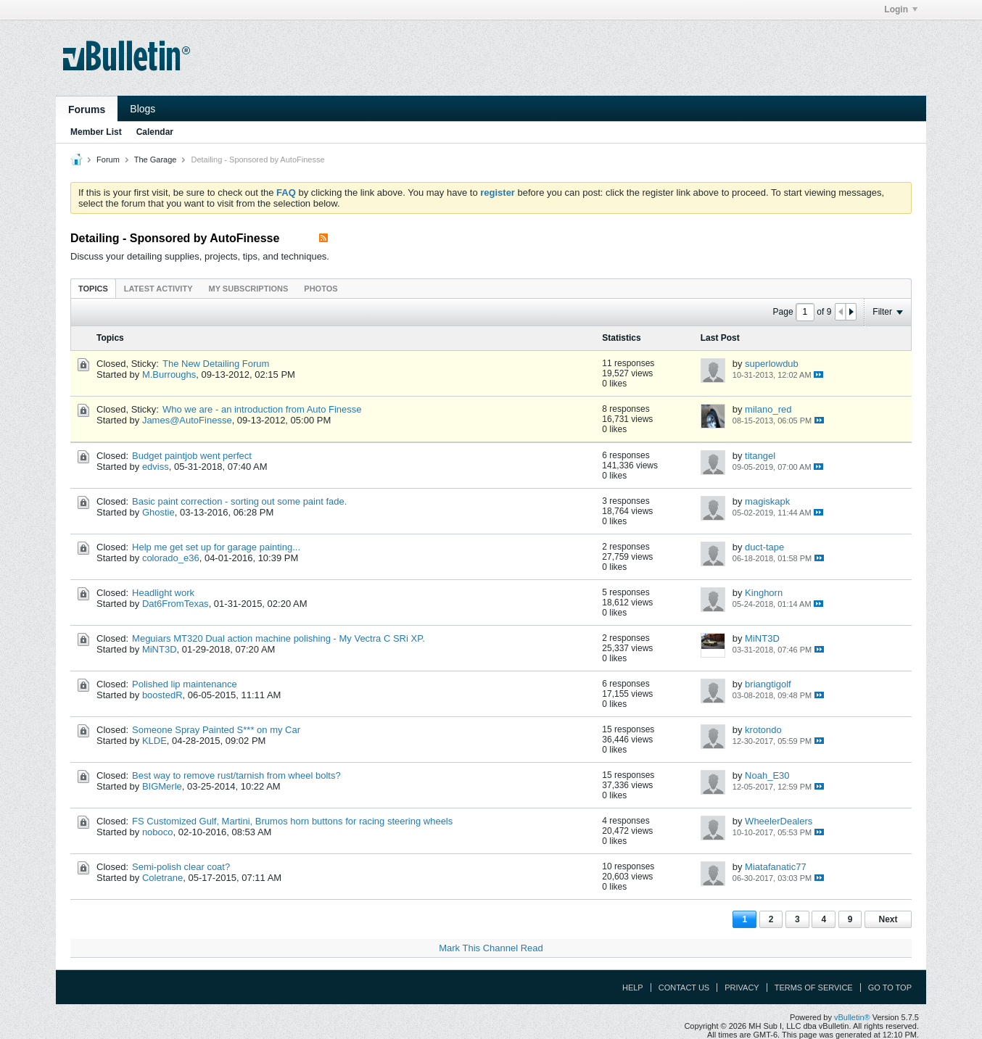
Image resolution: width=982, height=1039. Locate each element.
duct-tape (764, 547)
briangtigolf (768, 684)
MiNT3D (159, 649)
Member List (96, 132)
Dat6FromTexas (175, 603)
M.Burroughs (169, 374)
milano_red (768, 409)
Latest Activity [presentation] (158, 288)
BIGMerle (162, 786)
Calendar (154, 132)
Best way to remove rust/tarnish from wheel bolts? (236, 775)
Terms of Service (814, 987)
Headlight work (163, 592)
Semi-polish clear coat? (181, 866)
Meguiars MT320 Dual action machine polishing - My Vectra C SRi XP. (278, 638)
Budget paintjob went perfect (192, 455)
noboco (157, 832)
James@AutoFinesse (187, 420)
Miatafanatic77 (775, 866)
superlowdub (772, 363)
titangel (760, 455)
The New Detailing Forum (215, 363)
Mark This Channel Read (491, 948)
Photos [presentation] (320, 288)
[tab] (93, 288)
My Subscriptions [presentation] (249, 288)
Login (900, 9)
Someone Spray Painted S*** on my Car (216, 729)
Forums (86, 109)
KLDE (154, 740)
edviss (155, 466)
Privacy (742, 987)
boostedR (162, 695)
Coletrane (162, 877)
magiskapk (767, 501)
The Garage (155, 159)
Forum (108, 159)
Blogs (142, 109)
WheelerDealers (778, 821)
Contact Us (684, 987)
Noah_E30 (767, 775)
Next (887, 919)
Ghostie (158, 512)
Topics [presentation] (93, 288)
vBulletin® (852, 1017)
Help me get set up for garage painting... (216, 547)
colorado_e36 (170, 557)
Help (632, 987)
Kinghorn (764, 592)
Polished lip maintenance (184, 684)
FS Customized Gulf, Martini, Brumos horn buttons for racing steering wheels (292, 821)
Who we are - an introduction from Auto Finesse (262, 409)
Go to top (890, 987)
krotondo (763, 729)
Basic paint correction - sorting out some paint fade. (239, 501)
